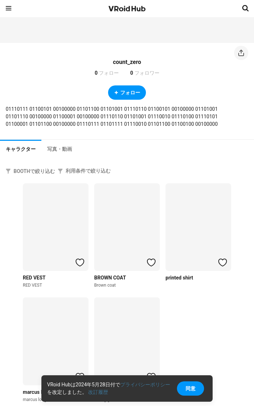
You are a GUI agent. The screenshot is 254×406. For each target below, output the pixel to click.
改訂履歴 (98, 392)
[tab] (20, 148)
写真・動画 (59, 149)
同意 (190, 388)
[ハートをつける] (80, 262)
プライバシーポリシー (145, 384)
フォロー (127, 92)
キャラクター (21, 149)
